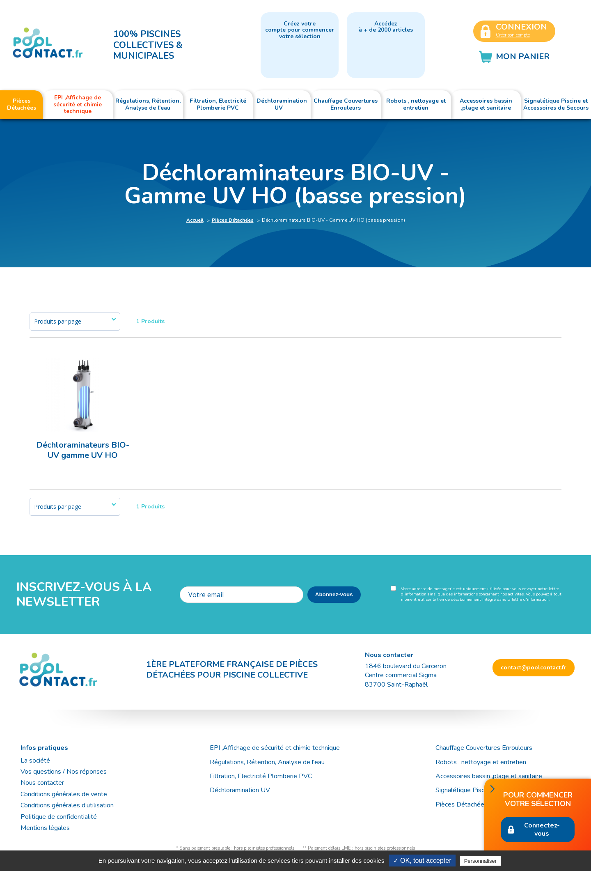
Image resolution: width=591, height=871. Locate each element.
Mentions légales (45, 827)
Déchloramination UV (243, 790)
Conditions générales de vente (64, 794)
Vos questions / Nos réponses (64, 771)
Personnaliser (480, 861)
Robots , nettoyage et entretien (480, 762)
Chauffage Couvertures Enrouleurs (483, 747)
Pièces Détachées (233, 220)
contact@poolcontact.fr (533, 667)
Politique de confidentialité (59, 816)
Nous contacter (42, 782)
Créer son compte (513, 35)
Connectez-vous (542, 829)
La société (35, 760)
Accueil (195, 220)
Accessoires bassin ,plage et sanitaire (488, 776)
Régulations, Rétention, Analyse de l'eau (267, 762)
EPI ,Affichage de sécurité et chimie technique (275, 747)
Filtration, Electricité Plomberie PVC (261, 776)
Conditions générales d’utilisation (67, 805)
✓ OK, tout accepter (422, 860)
